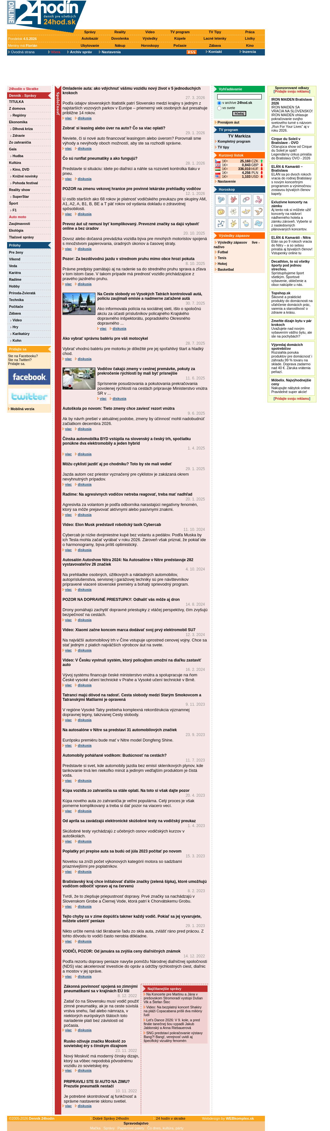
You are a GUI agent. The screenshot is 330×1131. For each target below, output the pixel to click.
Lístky (250, 38)
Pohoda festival (24, 183)
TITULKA (16, 102)
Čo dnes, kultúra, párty (165, 1128)
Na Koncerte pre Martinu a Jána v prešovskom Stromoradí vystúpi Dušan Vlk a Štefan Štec (173, 998)
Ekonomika (18, 122)
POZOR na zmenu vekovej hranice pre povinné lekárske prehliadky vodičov (132, 189)
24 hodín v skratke (169, 1118)
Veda (13, 266)
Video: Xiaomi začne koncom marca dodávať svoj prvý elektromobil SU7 (129, 630)
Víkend (14, 259)
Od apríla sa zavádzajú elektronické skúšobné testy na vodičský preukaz (129, 821)
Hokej (221, 264)
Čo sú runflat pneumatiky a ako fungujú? (100, 158)
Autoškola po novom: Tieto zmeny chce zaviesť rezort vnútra (119, 408)
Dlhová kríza (21, 129)
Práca (250, 32)
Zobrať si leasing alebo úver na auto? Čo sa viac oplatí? (114, 128)
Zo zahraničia (20, 142)
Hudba (16, 156)
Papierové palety (131, 1128)
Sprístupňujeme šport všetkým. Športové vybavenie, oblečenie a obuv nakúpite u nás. (290, 273)
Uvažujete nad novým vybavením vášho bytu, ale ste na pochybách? (291, 328)
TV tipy (222, 147)
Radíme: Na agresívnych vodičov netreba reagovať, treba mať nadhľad (127, 494)
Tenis (220, 258)
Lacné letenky (215, 38)
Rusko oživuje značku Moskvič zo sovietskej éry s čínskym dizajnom (95, 1043)
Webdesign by (228, 1118)
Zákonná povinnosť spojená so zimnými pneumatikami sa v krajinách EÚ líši (101, 988)
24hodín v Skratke (23, 89)
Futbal (221, 252)
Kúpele (180, 38)
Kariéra (15, 273)
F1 (13, 210)
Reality (120, 32)
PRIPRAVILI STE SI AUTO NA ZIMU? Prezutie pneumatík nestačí (97, 1083)
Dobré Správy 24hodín (109, 1118)
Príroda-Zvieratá (22, 293)
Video (150, 32)
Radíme (15, 279)
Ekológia (16, 230)
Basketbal (224, 269)
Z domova (17, 108)
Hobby (14, 286)
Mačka (95, 1128)
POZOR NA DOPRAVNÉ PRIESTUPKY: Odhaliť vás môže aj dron (121, 599)
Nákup (120, 45)
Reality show (19, 190)
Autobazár (90, 38)
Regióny (18, 115)
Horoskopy (150, 45)
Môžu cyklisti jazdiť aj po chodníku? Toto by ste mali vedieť (117, 464)
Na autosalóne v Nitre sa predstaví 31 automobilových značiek (120, 730)
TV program (180, 32)
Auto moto (17, 217)
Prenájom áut (227, 122)
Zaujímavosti (19, 224)
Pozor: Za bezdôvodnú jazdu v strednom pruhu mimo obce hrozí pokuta (128, 259)
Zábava (215, 45)
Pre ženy (16, 252)
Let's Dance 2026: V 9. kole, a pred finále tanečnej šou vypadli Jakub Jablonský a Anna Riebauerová (172, 1024)
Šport (13, 203)
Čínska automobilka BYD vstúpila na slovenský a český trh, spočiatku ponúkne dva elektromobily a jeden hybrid (127, 441)
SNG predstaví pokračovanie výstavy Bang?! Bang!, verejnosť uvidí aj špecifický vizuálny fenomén (173, 1037)
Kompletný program (232, 141)
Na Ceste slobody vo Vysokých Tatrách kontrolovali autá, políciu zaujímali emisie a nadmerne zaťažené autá (149, 296)
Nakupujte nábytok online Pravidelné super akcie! (291, 386)
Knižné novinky (24, 176)
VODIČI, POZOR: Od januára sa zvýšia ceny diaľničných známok (121, 951)
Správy (90, 32)
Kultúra (15, 163)
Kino (250, 45)
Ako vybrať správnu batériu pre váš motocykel (105, 338)
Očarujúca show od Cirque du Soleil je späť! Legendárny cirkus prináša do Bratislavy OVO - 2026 (291, 148)
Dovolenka (120, 38)
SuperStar (19, 196)
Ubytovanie (90, 45)
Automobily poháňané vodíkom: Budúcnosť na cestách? (115, 755)
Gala (12, 149)
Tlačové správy (21, 237)
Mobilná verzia (21, 409)
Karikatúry (20, 334)
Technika (16, 300)
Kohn (15, 340)
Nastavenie (225, 181)
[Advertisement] (177, 15)
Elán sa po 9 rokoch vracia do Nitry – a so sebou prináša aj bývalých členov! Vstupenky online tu (291, 245)
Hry (14, 327)
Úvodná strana (21, 52)
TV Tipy (215, 32)
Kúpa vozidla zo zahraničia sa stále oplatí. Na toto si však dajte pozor (126, 790)
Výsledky (149, 38)
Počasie (179, 45)
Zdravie (17, 135)
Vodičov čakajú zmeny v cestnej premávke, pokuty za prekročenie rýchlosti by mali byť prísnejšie (146, 371)
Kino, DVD (19, 169)
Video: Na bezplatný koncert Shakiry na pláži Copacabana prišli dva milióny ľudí (173, 1011)
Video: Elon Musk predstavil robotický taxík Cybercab (112, 524)
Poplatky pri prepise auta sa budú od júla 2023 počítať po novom (122, 851)
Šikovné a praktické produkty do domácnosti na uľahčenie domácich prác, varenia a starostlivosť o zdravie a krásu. (292, 302)
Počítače (16, 306)
